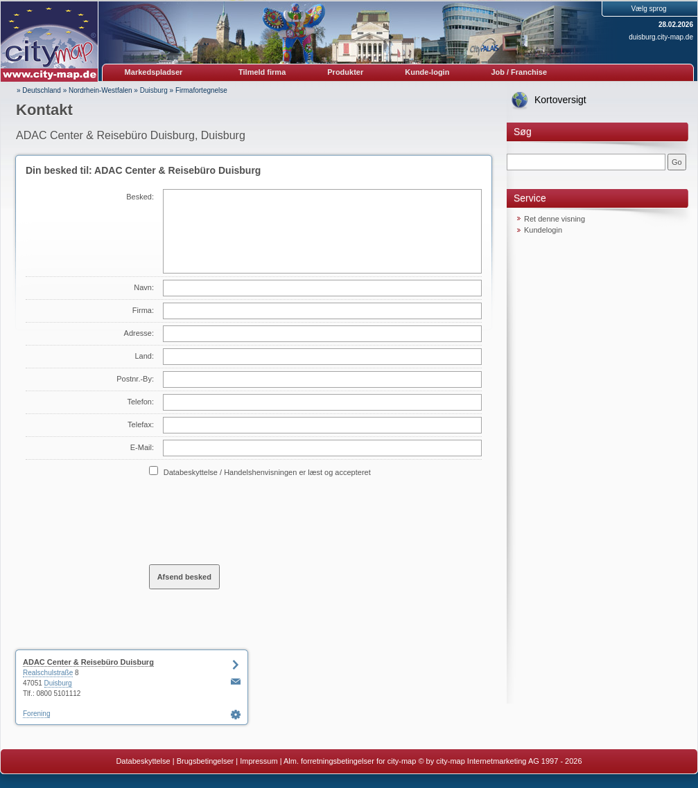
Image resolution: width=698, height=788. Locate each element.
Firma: (143, 310)
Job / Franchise (519, 72)
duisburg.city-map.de (661, 37)
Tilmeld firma (262, 72)
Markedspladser (154, 72)
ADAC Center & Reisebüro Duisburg (88, 662)
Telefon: (140, 401)
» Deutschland (39, 90)
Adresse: (139, 333)
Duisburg (154, 90)
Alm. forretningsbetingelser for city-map (349, 761)
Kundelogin (543, 230)
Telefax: (141, 424)
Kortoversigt (560, 99)
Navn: (144, 287)
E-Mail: (142, 447)
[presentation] (254, 520)
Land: (144, 356)
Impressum (258, 761)
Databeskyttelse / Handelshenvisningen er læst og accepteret (267, 472)
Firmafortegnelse (201, 90)
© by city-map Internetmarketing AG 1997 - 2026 (500, 761)
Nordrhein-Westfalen (100, 90)
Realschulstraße (48, 673)
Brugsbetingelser (205, 761)
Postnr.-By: (135, 379)
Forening (36, 713)
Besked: (140, 196)
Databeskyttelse (143, 761)
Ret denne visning (554, 219)
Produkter (345, 72)
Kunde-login (427, 72)
